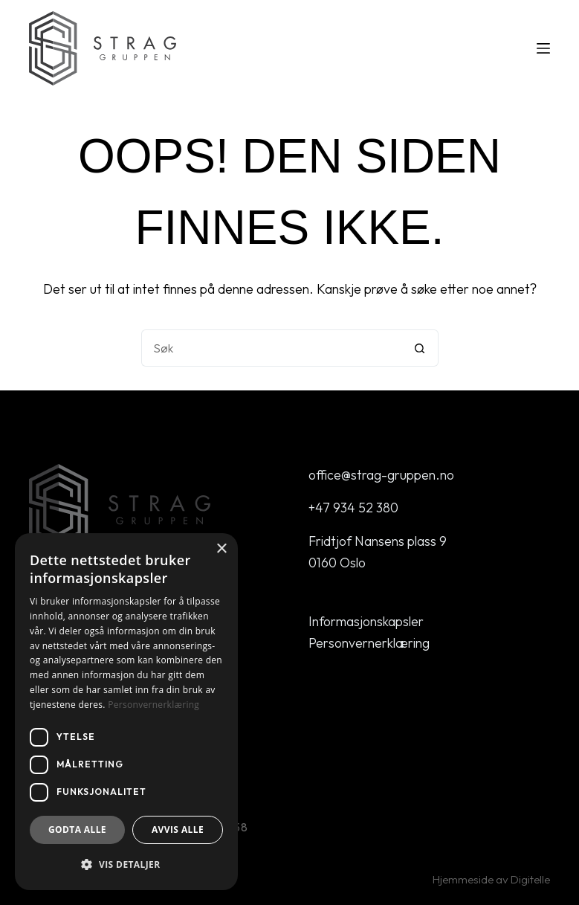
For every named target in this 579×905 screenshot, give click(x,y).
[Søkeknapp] (420, 348)
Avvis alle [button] (178, 829)
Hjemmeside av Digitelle (491, 879)
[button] (126, 864)
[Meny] (543, 48)
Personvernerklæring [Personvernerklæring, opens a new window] (153, 704)
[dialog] (126, 711)
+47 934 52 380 (353, 507)
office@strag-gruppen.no (381, 474)
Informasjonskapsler (366, 621)
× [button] (221, 549)
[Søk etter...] (271, 348)
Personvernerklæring (369, 642)
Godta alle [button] (77, 829)
